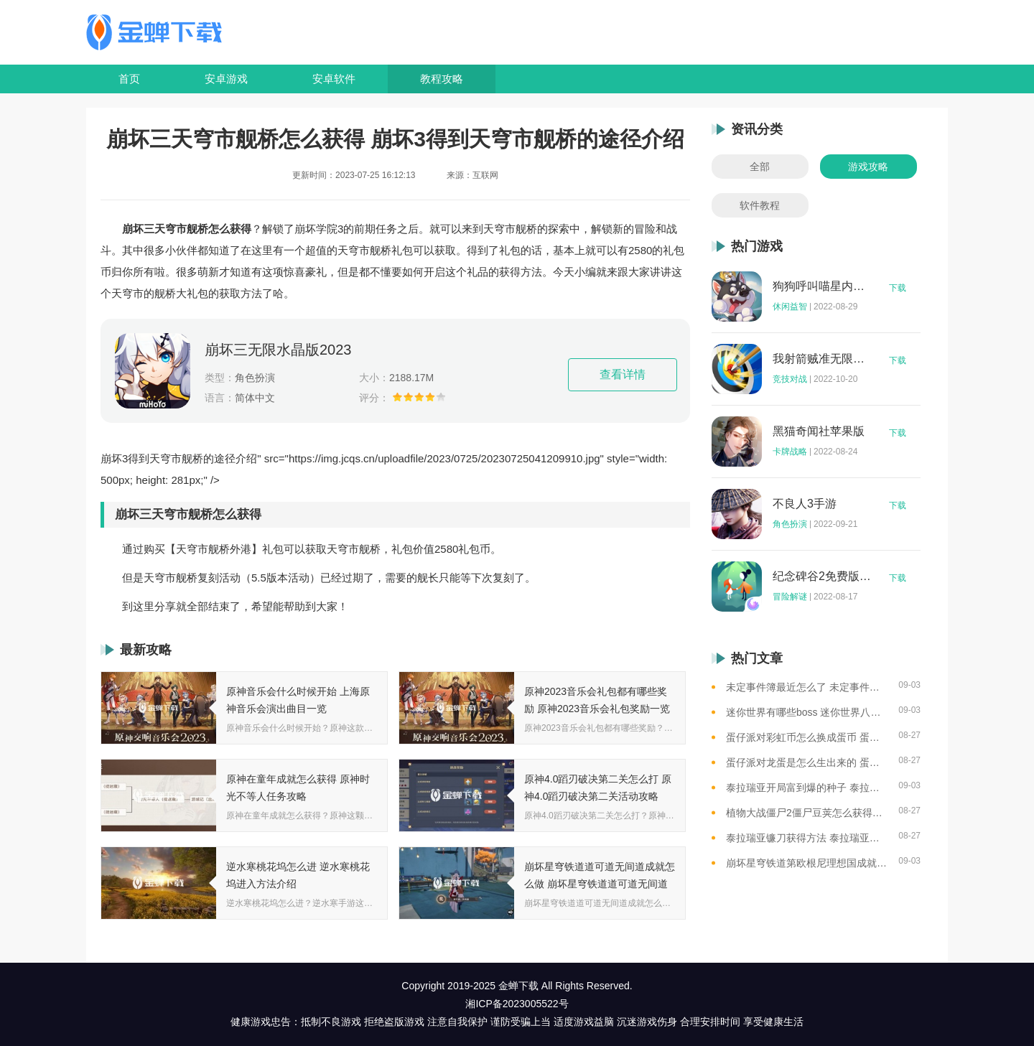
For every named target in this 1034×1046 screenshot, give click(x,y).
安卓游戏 (226, 79)
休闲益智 (790, 307)
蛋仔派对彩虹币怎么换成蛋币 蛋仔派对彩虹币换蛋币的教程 (807, 737)
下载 (897, 288)
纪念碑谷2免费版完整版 (822, 576)
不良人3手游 (805, 504)
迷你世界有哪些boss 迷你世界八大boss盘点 (807, 712)
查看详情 (623, 374)
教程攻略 (441, 79)
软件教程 (760, 205)
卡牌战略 (790, 452)
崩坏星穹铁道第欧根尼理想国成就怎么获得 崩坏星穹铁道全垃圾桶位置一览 (807, 863)
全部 (760, 166)
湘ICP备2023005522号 (516, 1003)
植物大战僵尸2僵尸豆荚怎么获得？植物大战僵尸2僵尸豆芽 (807, 812)
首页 (129, 79)
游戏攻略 (868, 166)
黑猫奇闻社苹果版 (819, 431)
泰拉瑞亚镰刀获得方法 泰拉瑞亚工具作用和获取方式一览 (807, 838)
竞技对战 (790, 379)
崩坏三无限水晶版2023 (278, 350)
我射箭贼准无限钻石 (822, 359)
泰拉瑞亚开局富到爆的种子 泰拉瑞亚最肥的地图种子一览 (807, 787)
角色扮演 (790, 524)
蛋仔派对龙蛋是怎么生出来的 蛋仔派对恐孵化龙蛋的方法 (807, 762)
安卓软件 (333, 79)
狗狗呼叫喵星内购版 (822, 286)
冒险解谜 (790, 597)
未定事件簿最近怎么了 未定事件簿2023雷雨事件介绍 (807, 687)
